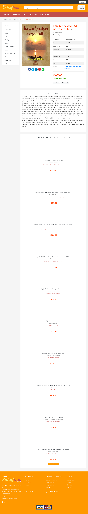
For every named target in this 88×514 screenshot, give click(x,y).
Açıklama (53, 93)
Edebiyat (7, 40)
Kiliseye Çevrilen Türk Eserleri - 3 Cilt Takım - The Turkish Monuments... (53, 224)
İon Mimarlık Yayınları (53, 357)
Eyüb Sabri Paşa (53, 194)
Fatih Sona (53, 387)
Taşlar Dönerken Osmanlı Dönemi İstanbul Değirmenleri (53, 449)
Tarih (6, 36)
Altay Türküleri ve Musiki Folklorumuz (53, 160)
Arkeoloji (7, 43)
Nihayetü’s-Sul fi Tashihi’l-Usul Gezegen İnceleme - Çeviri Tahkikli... (53, 256)
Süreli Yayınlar (9, 57)
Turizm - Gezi (68, 66)
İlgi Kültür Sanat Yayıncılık (53, 293)
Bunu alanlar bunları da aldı (53, 138)
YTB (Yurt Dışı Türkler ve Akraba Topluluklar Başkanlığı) (53, 229)
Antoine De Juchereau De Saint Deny (53, 419)
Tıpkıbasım (8, 29)
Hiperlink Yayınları (53, 325)
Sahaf (6, 33)
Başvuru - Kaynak (10, 53)
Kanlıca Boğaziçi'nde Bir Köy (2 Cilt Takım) (53, 353)
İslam (6, 50)
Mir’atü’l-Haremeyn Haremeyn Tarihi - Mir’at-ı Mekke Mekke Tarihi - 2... (53, 192)
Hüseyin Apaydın (53, 323)
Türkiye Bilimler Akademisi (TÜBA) (53, 261)
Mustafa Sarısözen (53, 162)
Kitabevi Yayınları (53, 389)
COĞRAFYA (8, 60)
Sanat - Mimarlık (10, 46)
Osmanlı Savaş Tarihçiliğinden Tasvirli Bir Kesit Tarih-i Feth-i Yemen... (53, 321)
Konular (8, 25)
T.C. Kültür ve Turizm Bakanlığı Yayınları (53, 164)
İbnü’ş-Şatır (53, 259)
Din (6, 63)
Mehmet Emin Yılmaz (53, 227)
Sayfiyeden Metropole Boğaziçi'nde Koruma (53, 289)
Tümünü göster (53, 464)
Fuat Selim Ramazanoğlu (53, 355)
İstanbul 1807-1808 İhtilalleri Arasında (53, 417)
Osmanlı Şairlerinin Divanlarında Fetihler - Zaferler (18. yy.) (53, 385)
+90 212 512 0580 (6, 494)
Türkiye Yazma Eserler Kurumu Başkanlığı (53, 197)
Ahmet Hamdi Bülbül (53, 291)
